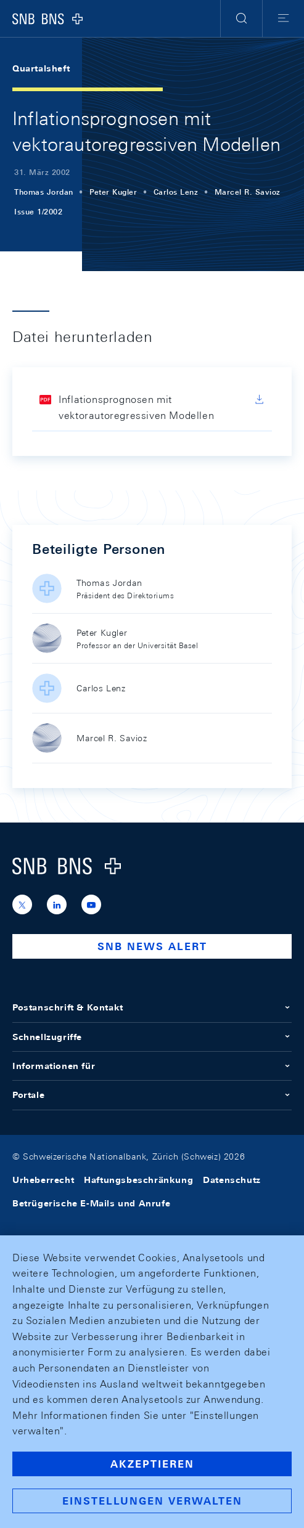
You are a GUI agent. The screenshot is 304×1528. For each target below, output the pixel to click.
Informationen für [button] (152, 1066)
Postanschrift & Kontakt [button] (152, 1007)
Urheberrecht (43, 1179)
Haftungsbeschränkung (138, 1179)
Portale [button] (152, 1095)
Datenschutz (232, 1179)
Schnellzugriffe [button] (152, 1037)
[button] (241, 18)
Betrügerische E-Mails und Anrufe (91, 1203)
